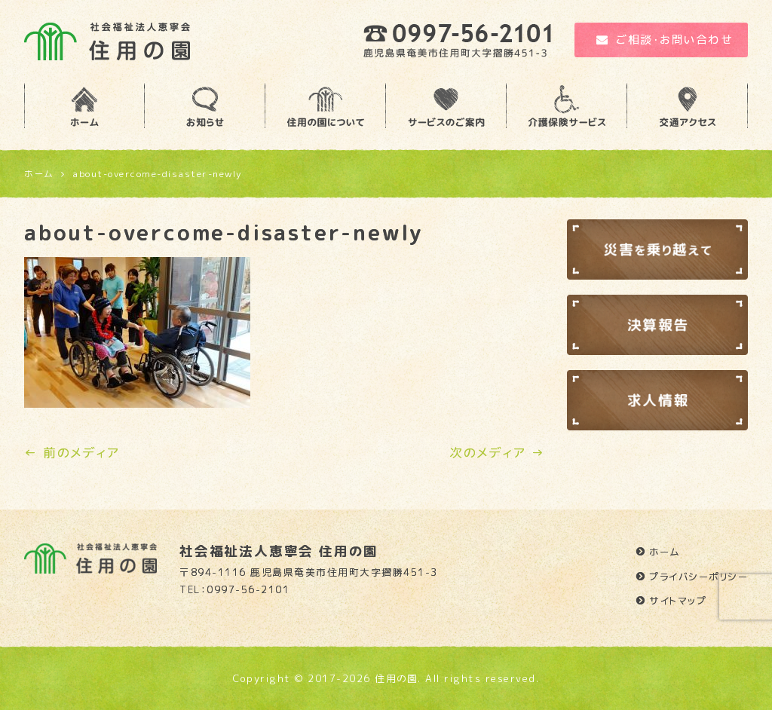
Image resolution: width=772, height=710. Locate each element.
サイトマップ (677, 600)
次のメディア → (496, 452)
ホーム (665, 552)
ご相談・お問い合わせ (665, 39)
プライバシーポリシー (698, 576)
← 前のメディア (71, 452)
